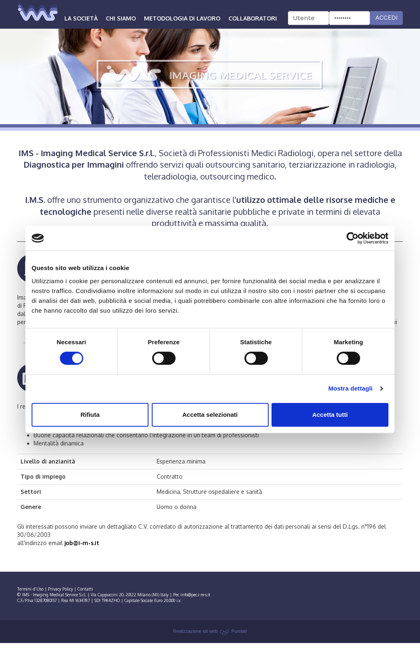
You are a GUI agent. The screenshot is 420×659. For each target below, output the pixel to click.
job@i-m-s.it (81, 542)
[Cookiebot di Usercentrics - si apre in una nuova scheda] (352, 238)
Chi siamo (121, 18)
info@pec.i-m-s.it (195, 594)
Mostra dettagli (350, 388)
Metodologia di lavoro (182, 18)
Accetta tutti (330, 414)
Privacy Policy (60, 588)
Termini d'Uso (30, 588)
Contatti (85, 588)
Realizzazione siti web (195, 631)
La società (81, 18)
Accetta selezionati (209, 414)
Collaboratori (252, 18)
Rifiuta (90, 414)
